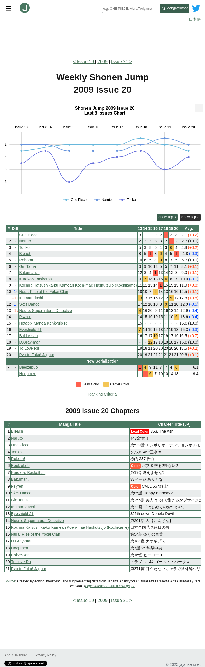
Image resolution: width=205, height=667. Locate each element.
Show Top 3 (167, 217)
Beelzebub (28, 367)
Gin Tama (27, 266)
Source (10, 581)
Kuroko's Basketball (36, 279)
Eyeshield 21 (30, 329)
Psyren (25, 317)
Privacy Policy (45, 655)
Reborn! (26, 260)
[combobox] (131, 8)
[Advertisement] (102, 39)
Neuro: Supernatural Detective (45, 310)
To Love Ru (29, 348)
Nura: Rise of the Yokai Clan (43, 291)
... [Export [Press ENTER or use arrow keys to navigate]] (199, 106)
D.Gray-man (29, 342)
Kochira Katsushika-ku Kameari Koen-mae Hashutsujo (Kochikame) (78, 285)
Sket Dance (29, 304)
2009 (102, 61)
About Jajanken (16, 655)
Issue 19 (86, 61)
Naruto (25, 241)
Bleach (25, 253)
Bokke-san (28, 336)
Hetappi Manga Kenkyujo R (43, 323)
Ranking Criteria (102, 394)
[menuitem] (199, 108)
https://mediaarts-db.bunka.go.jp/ (109, 586)
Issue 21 (119, 61)
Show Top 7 (190, 217)
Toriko (24, 247)
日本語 (195, 19)
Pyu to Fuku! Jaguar (36, 354)
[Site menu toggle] (8, 8)
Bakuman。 (29, 272)
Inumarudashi (31, 298)
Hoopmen (27, 373)
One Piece (28, 235)
